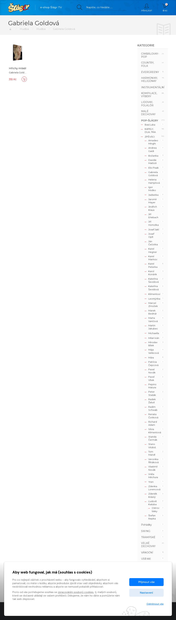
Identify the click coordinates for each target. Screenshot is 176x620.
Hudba (24, 29)
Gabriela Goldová (18, 72)
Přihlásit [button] (146, 8)
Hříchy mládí (17, 68)
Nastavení (146, 592)
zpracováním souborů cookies (76, 592)
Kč (165, 8)
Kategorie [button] (145, 45)
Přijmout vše (146, 582)
